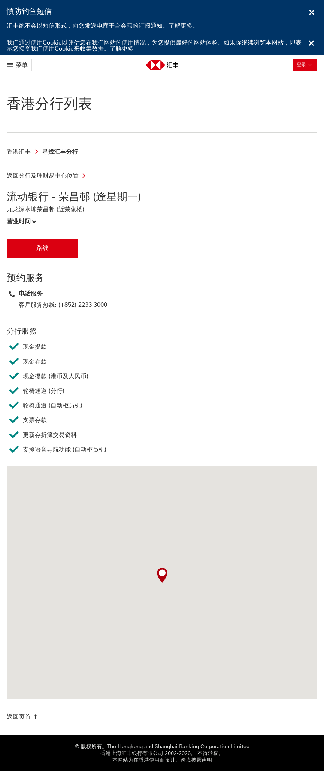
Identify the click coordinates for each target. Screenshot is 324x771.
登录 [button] (306, 64)
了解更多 (181, 25)
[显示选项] (18, 65)
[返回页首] (23, 717)
